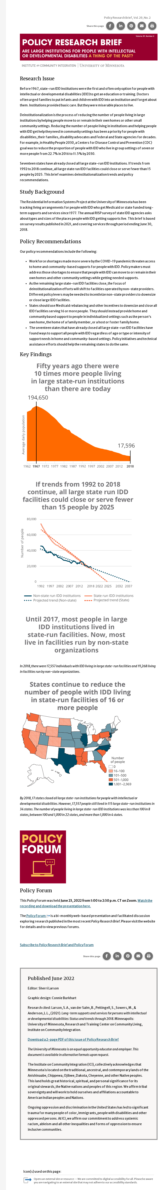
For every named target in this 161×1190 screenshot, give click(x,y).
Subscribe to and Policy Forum (57, 945)
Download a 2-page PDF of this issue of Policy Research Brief (73, 1040)
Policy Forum (38, 916)
